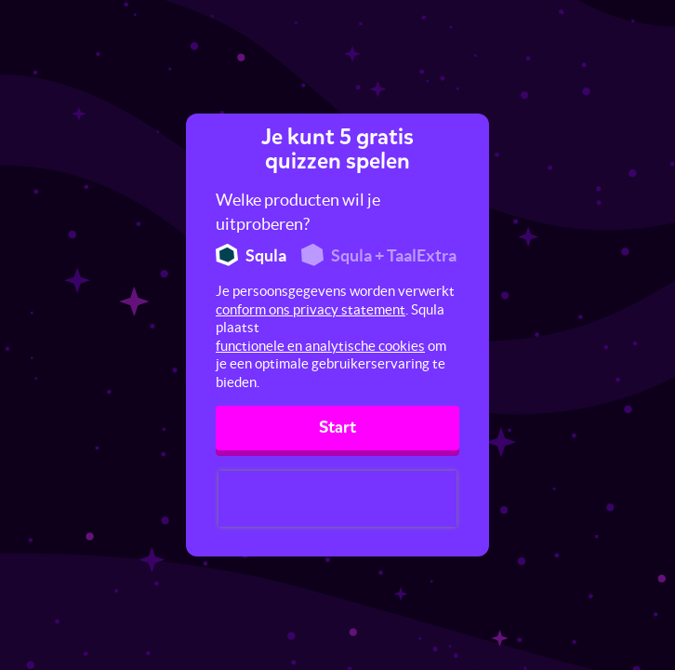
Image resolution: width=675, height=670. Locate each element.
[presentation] (337, 499)
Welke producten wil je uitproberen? (298, 212)
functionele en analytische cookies (320, 346)
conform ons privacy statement (310, 309)
